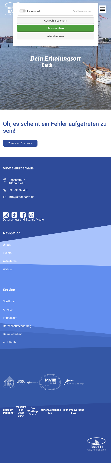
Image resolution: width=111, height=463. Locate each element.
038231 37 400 (18, 190)
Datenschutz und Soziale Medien (24, 219)
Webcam (8, 269)
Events (7, 253)
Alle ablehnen (55, 36)
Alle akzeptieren (55, 28)
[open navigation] (102, 9)
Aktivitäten (10, 261)
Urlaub (7, 244)
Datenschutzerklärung (17, 326)
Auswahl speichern (55, 20)
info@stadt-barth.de (21, 197)
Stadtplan (9, 301)
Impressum (10, 317)
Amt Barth (9, 342)
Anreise (7, 309)
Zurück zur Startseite (20, 143)
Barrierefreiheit (12, 334)
